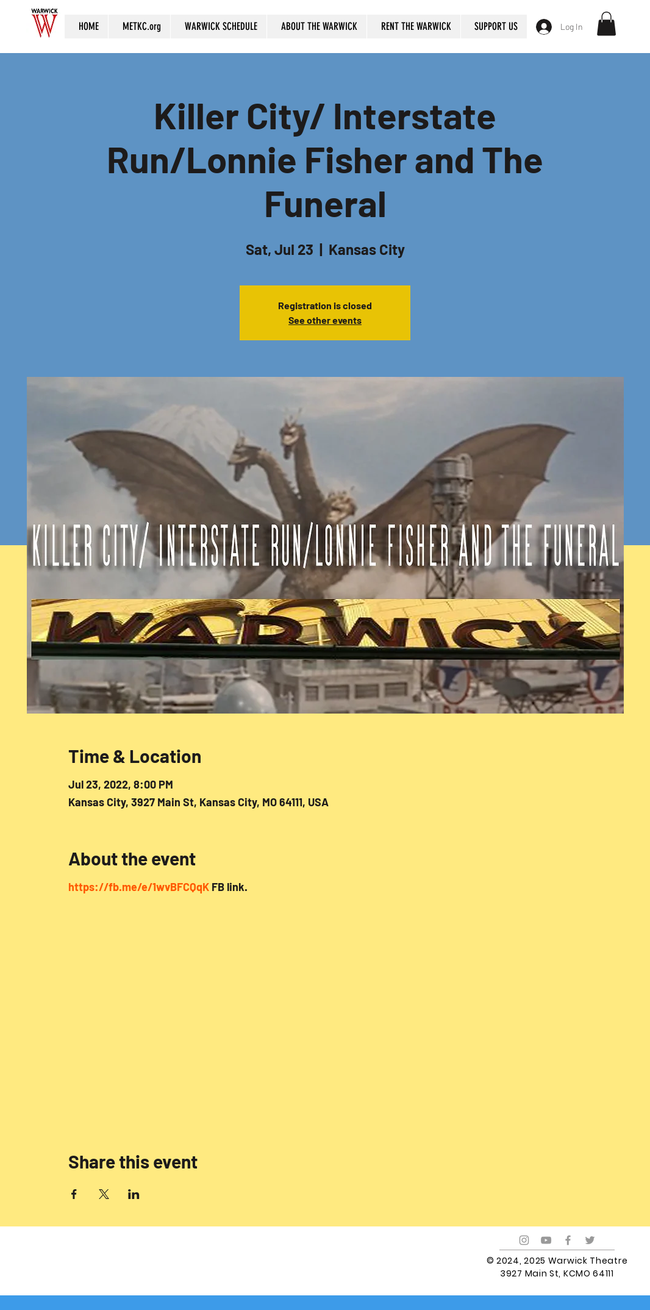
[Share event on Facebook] (74, 1194)
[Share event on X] (104, 1194)
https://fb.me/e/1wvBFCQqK (138, 886)
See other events (325, 320)
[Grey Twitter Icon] (590, 1240)
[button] (606, 23)
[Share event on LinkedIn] (134, 1194)
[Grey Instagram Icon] (524, 1240)
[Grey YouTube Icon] (546, 1240)
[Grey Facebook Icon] (568, 1240)
